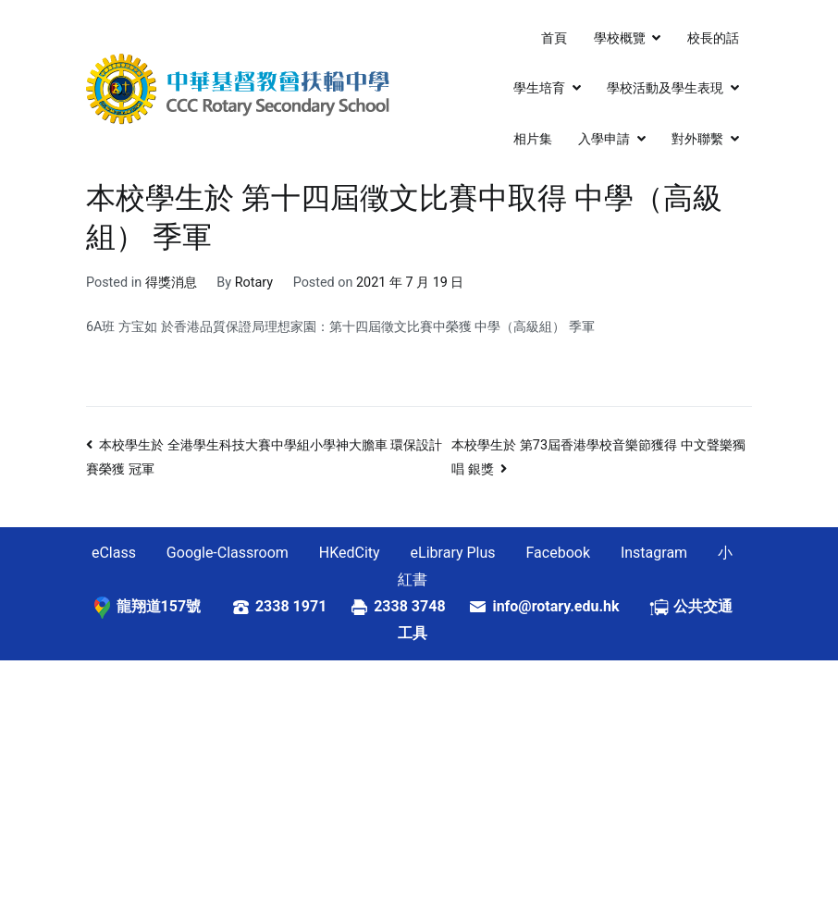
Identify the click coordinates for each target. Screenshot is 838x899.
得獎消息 (171, 282)
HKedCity (349, 552)
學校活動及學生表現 (665, 88)
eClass (114, 552)
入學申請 (604, 139)
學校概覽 (620, 38)
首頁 (554, 38)
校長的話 (713, 38)
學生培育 (539, 88)
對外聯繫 (697, 139)
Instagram (654, 552)
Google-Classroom (227, 552)
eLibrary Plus (453, 552)
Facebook (558, 552)
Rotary (254, 282)
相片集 (532, 139)
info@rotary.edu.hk (570, 606)
